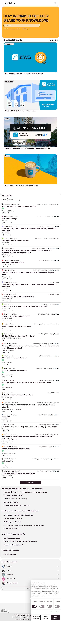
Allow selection (45, 617)
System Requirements (11, 528)
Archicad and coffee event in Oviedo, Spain (21, 185)
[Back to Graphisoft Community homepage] (10, 3)
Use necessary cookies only (36, 617)
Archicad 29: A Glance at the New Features (19, 515)
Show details (54, 612)
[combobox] (21, 25)
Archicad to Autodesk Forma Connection (20, 111)
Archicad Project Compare (13, 518)
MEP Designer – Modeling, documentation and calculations (24, 525)
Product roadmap (10, 554)
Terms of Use (27, 617)
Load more (30, 482)
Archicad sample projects (12, 538)
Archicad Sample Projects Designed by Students (20, 541)
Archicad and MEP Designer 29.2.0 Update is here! (24, 73)
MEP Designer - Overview (12, 522)
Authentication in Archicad (13, 495)
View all (52, 40)
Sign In (58, 3)
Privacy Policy (17, 617)
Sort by (4, 199)
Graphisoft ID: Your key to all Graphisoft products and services (25, 492)
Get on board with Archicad (13, 545)
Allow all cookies (55, 617)
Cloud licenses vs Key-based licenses (16, 505)
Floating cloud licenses (11, 502)
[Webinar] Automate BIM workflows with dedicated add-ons (27, 148)
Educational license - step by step (15, 499)
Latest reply (40, 204)
